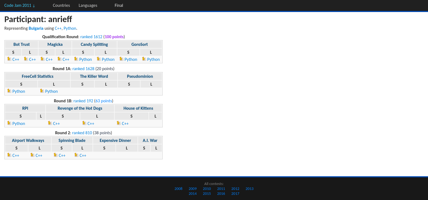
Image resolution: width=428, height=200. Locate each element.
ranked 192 (83, 100)
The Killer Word (94, 76)
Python (70, 28)
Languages (88, 5)
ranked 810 (82, 132)
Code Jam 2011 (19, 5)
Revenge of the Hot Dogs (80, 108)
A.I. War (150, 140)
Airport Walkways (28, 140)
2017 (235, 193)
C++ (58, 28)
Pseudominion (140, 76)
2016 (221, 193)
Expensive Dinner (115, 140)
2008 (178, 188)
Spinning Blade (72, 140)
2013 (250, 188)
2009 (193, 188)
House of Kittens (138, 108)
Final (119, 5)
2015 (207, 193)
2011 (221, 188)
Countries (61, 5)
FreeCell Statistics (38, 76)
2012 (235, 188)
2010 (207, 188)
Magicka (55, 44)
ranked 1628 (83, 68)
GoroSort (139, 44)
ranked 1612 (91, 36)
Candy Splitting (94, 44)
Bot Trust (21, 44)
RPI (25, 108)
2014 (193, 193)
